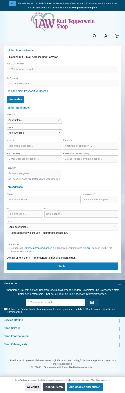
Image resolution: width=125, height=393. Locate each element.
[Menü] (8, 36)
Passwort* (11, 168)
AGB (88, 248)
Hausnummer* (88, 194)
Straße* (10, 194)
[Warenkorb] (116, 36)
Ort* (46, 208)
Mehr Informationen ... (100, 380)
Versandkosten (64, 360)
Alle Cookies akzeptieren (84, 386)
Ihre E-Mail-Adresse (15, 64)
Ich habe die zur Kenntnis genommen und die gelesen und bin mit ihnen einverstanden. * (61, 250)
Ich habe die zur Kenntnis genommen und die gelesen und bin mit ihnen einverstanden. (61, 310)
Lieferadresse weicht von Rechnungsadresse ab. (39, 232)
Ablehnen (33, 386)
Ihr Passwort (12, 78)
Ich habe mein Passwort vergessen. (28, 91)
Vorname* (11, 140)
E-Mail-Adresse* (14, 153)
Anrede (10, 127)
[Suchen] (94, 36)
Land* (9, 221)
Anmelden (15, 99)
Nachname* (68, 140)
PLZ (8, 208)
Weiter (63, 266)
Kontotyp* (11, 114)
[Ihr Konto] (105, 36)
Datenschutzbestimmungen (38, 248)
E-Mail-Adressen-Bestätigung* (76, 153)
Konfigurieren (54, 386)
